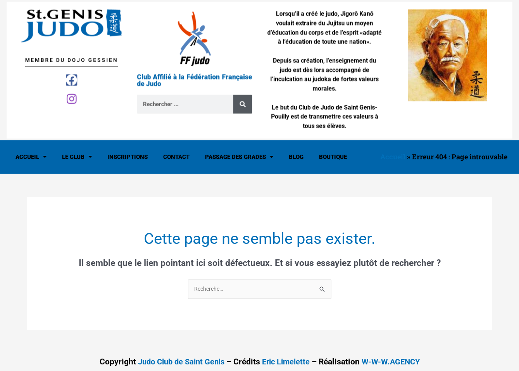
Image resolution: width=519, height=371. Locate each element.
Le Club (77, 157)
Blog (296, 157)
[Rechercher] (244, 100)
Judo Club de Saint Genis (179, 362)
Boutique (333, 157)
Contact (176, 157)
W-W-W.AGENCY (395, 362)
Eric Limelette (287, 362)
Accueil (31, 157)
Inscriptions (127, 157)
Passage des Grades (239, 157)
